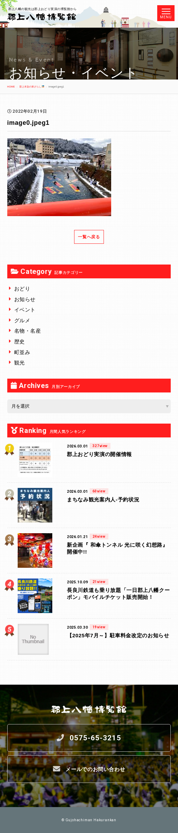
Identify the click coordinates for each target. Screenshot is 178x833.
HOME (11, 86)
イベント (25, 310)
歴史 (19, 341)
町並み (22, 352)
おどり (22, 288)
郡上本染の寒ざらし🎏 (31, 86)
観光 (19, 362)
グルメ (22, 320)
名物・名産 (27, 331)
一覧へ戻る (89, 236)
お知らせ (25, 299)
